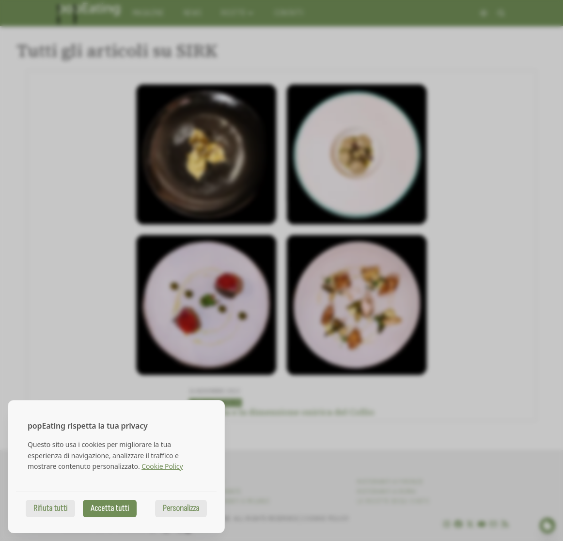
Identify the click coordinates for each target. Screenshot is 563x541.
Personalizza (181, 508)
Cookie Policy (162, 466)
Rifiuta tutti (50, 508)
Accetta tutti (110, 508)
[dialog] (116, 466)
